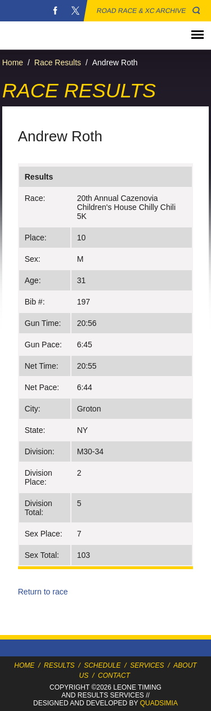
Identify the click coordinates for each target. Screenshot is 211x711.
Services (147, 665)
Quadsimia (159, 703)
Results (59, 665)
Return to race (43, 591)
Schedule (102, 665)
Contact (114, 675)
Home (12, 62)
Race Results (57, 62)
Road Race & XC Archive (141, 11)
